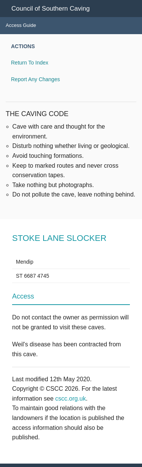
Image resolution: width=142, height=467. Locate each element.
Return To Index (29, 63)
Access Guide (21, 25)
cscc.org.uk (70, 398)
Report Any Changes (35, 79)
